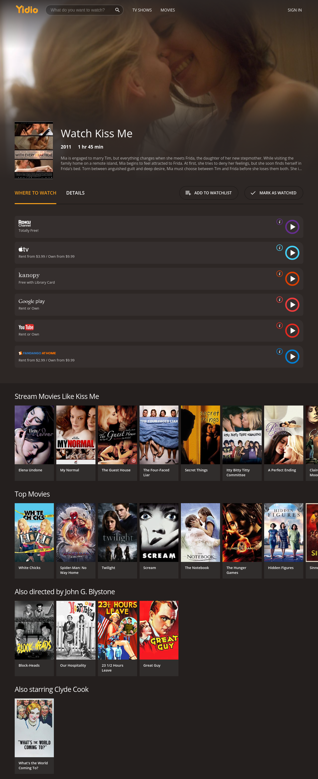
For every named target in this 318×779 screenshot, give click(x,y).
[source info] (278, 222)
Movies (168, 10)
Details (75, 192)
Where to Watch (35, 192)
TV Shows (142, 10)
